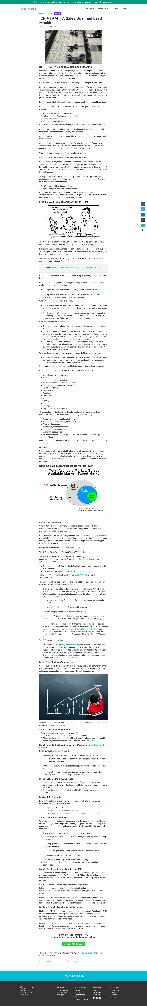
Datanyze (70, 629)
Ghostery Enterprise (82, 629)
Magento (65, 308)
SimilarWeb (47, 632)
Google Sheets (80, 995)
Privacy (114, 995)
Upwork (61, 645)
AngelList (76, 962)
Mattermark (82, 591)
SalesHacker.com (87, 953)
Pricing (115, 9)
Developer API (61, 995)
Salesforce (78, 990)
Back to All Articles (45, 13)
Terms (113, 997)
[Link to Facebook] (100, 998)
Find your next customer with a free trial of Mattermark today (76, 267)
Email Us (114, 992)
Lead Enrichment (62, 992)
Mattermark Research (60, 962)
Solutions (91, 9)
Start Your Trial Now (75, 976)
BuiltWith (95, 629)
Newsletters (97, 992)
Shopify (48, 308)
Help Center (115, 990)
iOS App (78, 997)
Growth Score (81, 575)
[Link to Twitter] (94, 998)
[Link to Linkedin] (97, 998)
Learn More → (108, 2)
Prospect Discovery (63, 990)
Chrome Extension (81, 999)
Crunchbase (70, 962)
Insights (57, 13)
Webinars (96, 995)
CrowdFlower (70, 645)
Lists (95, 990)
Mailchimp (98, 290)
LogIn (124, 9)
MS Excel (78, 992)
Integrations (103, 9)
